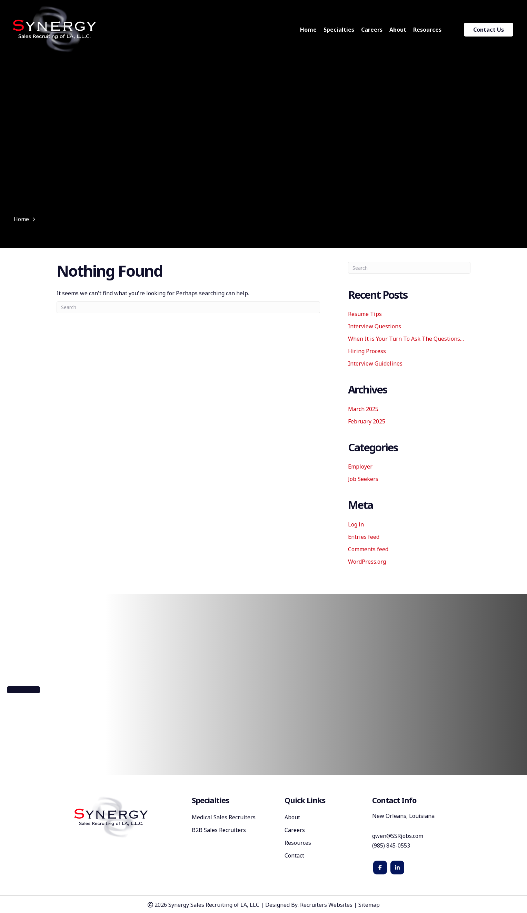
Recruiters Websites (326, 905)
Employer (360, 466)
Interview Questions (374, 326)
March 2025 (363, 409)
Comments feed (368, 549)
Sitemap (369, 905)
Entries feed (363, 537)
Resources (298, 843)
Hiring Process (367, 351)
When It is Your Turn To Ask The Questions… (406, 338)
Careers (295, 830)
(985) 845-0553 (391, 845)
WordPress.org (367, 561)
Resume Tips (365, 314)
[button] (23, 689)
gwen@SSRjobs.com (397, 836)
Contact (294, 856)
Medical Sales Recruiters (224, 817)
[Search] (188, 307)
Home (21, 219)
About (292, 817)
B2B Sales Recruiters (219, 830)
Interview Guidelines (375, 363)
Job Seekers (363, 479)
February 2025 (366, 421)
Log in (356, 524)
